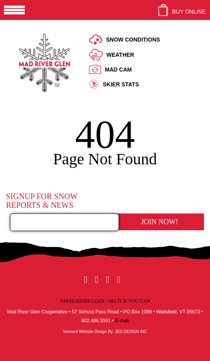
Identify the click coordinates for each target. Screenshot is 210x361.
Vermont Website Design (85, 331)
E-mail (122, 320)
